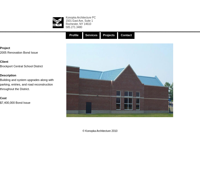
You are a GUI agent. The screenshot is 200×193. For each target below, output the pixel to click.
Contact (126, 35)
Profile (73, 35)
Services (91, 35)
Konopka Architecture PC (81, 17)
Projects (109, 35)
